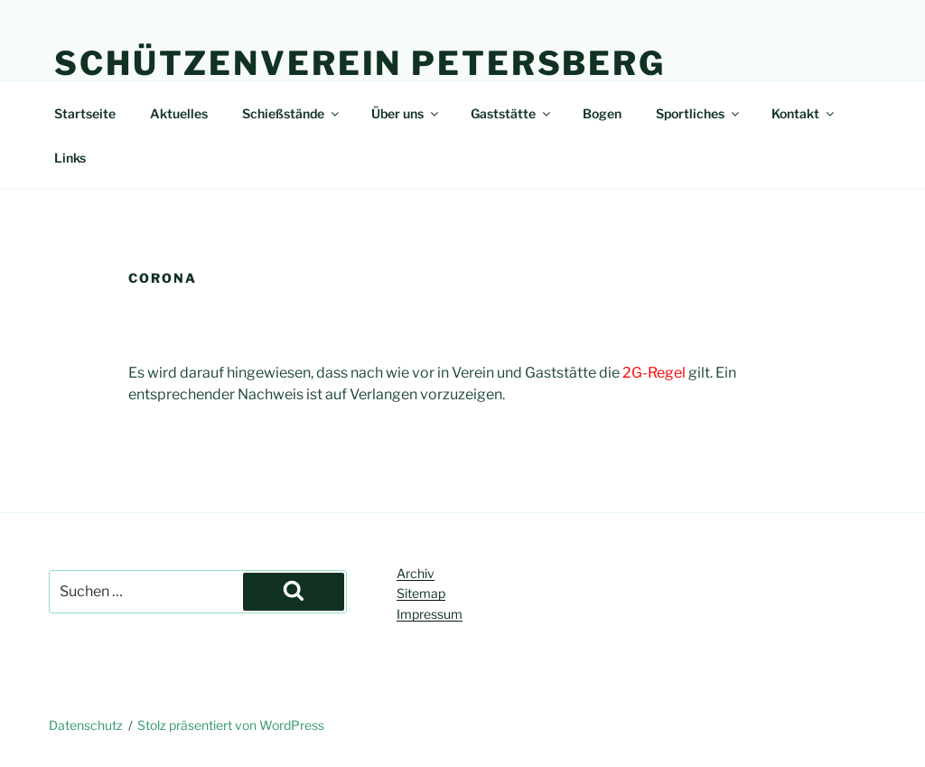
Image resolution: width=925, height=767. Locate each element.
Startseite (85, 113)
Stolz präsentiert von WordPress (230, 725)
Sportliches (699, 113)
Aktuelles (179, 113)
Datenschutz (86, 725)
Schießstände (291, 113)
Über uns (406, 113)
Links (70, 157)
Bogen (602, 113)
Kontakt (803, 113)
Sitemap (421, 593)
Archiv (415, 573)
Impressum (429, 614)
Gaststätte (512, 113)
